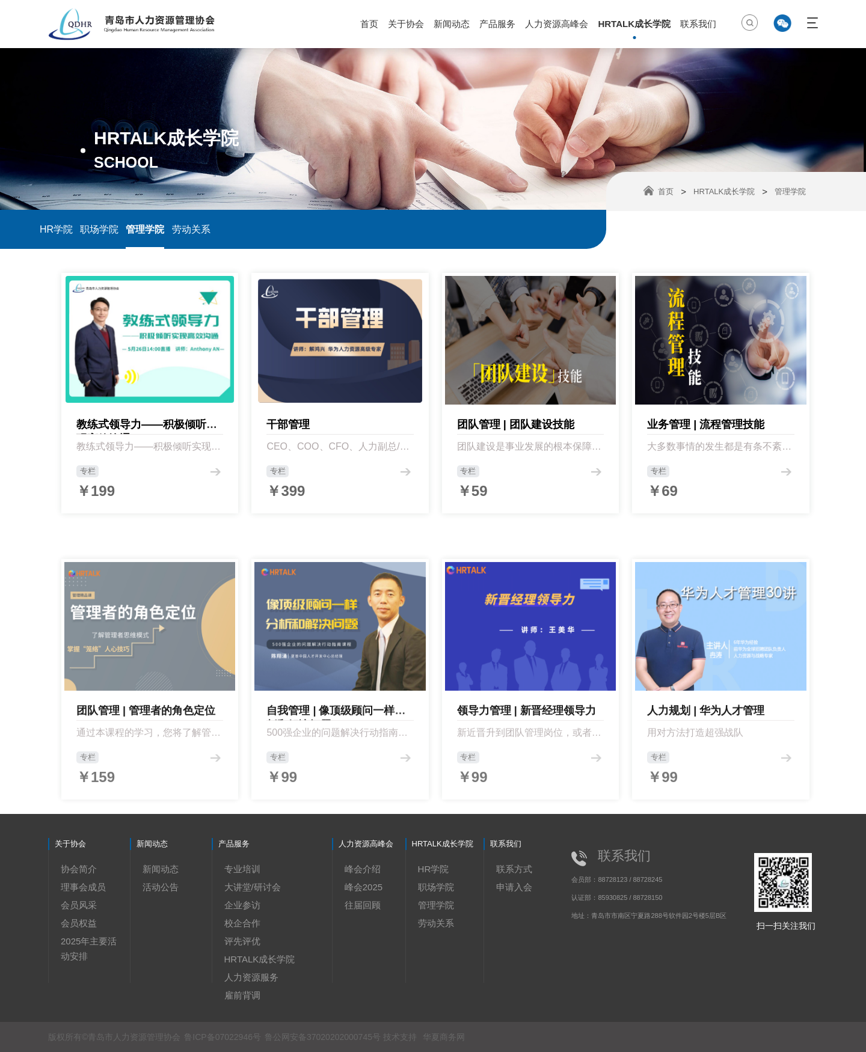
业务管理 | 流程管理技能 (705, 435)
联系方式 (514, 869)
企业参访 (242, 905)
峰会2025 (363, 887)
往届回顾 (363, 905)
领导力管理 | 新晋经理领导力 (526, 792)
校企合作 (242, 923)
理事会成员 (83, 887)
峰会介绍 (363, 869)
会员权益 (79, 923)
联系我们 (698, 24)
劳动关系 (191, 229)
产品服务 (497, 24)
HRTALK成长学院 (634, 24)
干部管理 (288, 435)
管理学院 (145, 229)
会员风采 (79, 905)
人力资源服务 (251, 977)
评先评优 (242, 941)
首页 (369, 24)
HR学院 (56, 229)
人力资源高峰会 (556, 24)
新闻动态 (452, 24)
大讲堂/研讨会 (252, 887)
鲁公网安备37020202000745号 (324, 1037)
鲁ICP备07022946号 (222, 1037)
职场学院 (99, 229)
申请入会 (514, 887)
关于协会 (406, 24)
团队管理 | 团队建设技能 (515, 435)
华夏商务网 (444, 1037)
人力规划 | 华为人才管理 (705, 792)
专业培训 (242, 869)
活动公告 (161, 887)
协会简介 (79, 869)
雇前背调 (242, 995)
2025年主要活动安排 (89, 948)
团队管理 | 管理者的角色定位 (145, 792)
